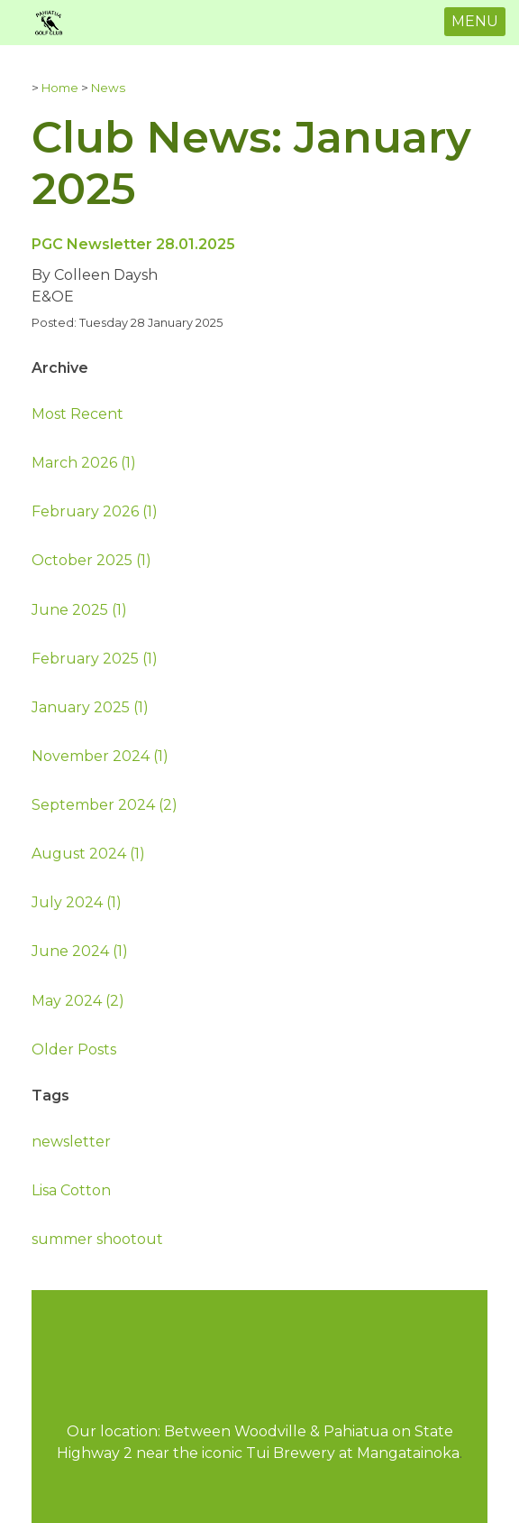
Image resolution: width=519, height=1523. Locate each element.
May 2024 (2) (78, 1000)
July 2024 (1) (77, 902)
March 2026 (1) (84, 462)
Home (59, 87)
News (108, 87)
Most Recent (77, 414)
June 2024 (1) (80, 951)
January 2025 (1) (90, 707)
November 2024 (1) (100, 756)
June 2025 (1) (79, 609)
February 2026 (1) (95, 511)
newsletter (71, 1141)
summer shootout (97, 1239)
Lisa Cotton (71, 1190)
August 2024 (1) (88, 853)
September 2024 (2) (105, 804)
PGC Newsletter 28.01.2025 (133, 244)
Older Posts (74, 1049)
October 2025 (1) (91, 560)
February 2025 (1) (95, 658)
